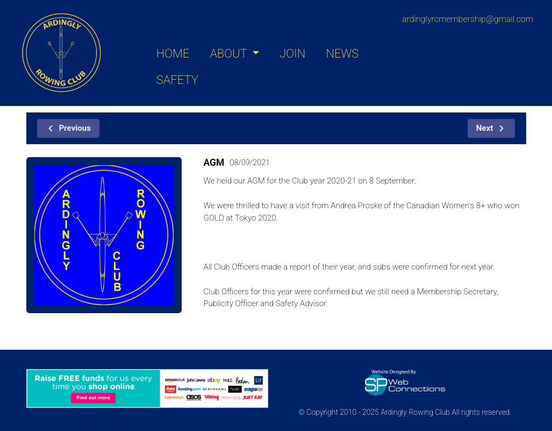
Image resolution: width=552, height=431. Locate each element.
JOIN (292, 53)
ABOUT (229, 53)
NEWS (342, 53)
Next (491, 128)
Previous (68, 128)
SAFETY (177, 80)
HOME (173, 53)
